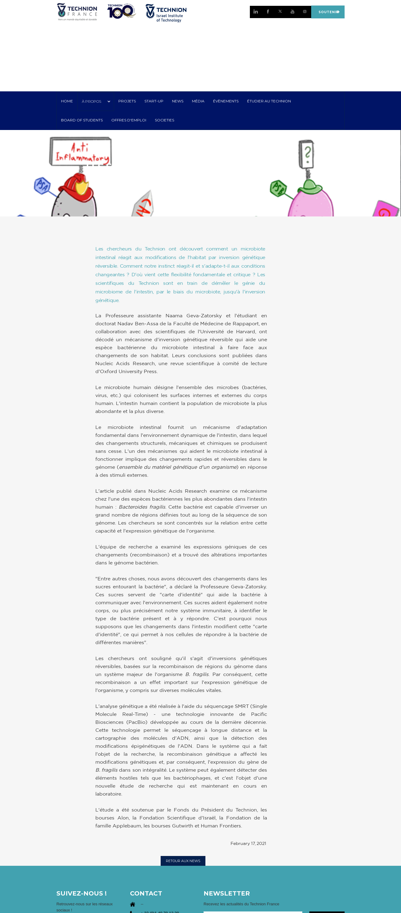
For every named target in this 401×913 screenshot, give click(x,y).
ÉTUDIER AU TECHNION (269, 101)
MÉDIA (198, 101)
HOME (67, 101)
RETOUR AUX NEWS (183, 861)
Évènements (226, 101)
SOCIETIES (164, 120)
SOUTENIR (328, 12)
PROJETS (127, 101)
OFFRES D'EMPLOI (128, 120)
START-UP (153, 101)
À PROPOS (91, 101)
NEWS (177, 101)
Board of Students (82, 120)
